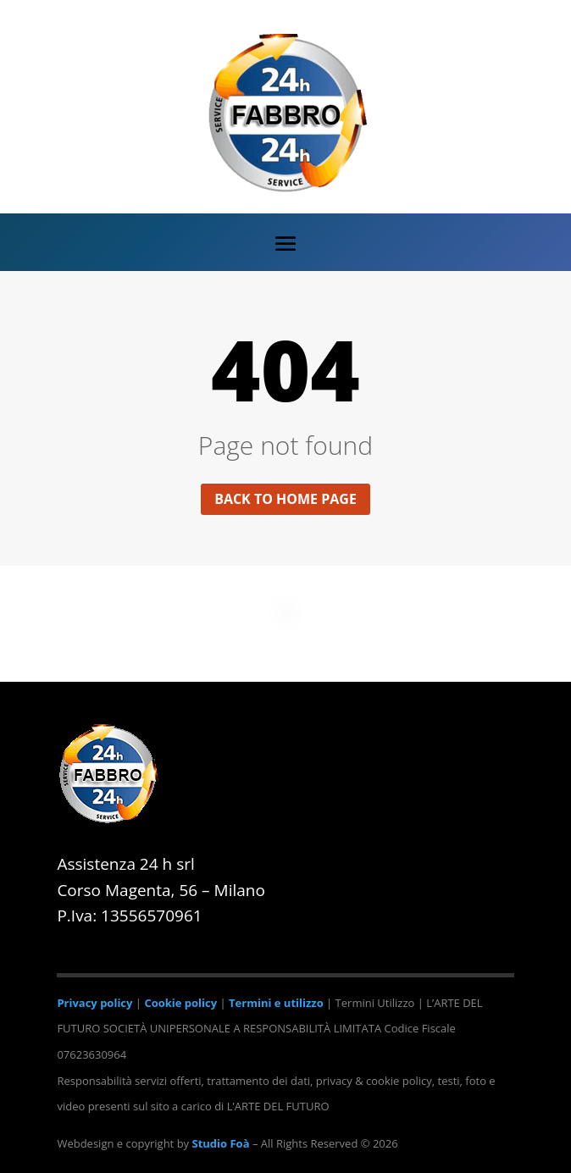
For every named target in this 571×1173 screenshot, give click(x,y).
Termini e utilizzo (276, 1002)
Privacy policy (94, 1002)
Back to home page (285, 499)
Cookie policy (180, 1002)
